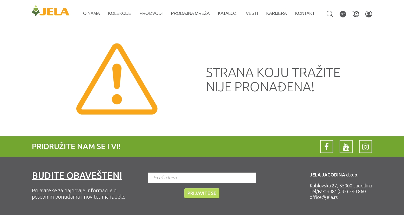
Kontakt (305, 13)
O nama (91, 13)
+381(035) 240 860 (346, 191)
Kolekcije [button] (119, 13)
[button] (330, 13)
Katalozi (228, 13)
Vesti (252, 13)
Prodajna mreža (190, 13)
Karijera (276, 13)
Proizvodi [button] (151, 13)
